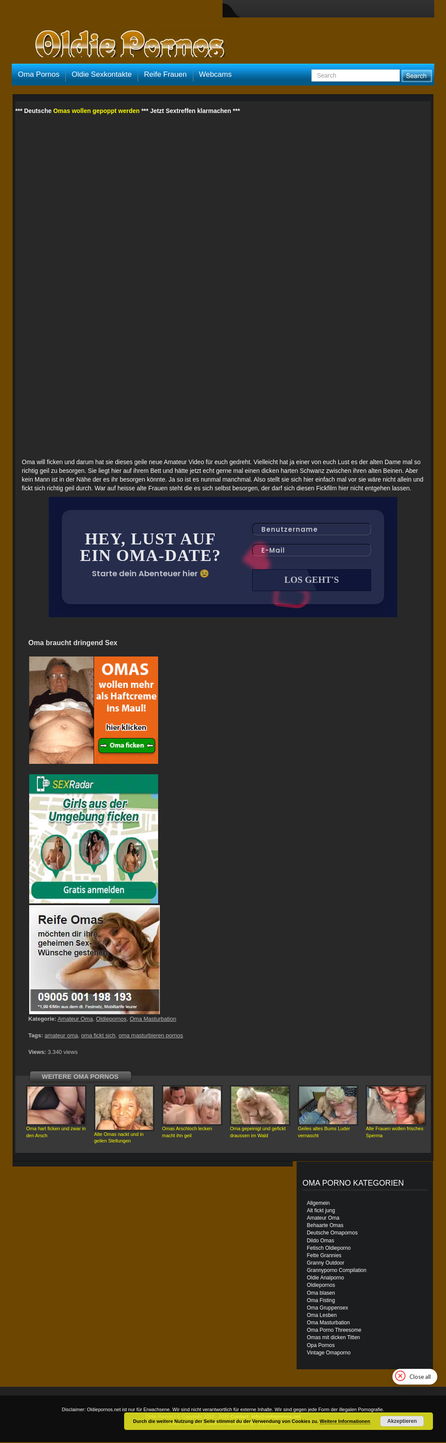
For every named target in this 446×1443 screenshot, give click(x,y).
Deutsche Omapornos (332, 1234)
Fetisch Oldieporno (329, 1249)
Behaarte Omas (325, 1226)
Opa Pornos (320, 1346)
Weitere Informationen (345, 1421)
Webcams (215, 74)
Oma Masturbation (153, 1019)
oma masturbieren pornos (150, 1036)
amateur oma (61, 1036)
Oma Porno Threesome (334, 1331)
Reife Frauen (165, 74)
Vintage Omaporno (329, 1354)
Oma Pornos (38, 74)
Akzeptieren (402, 1421)
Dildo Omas (320, 1241)
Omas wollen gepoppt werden (96, 110)
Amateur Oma (75, 1019)
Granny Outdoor (325, 1264)
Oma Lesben (322, 1316)
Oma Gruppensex (327, 1309)
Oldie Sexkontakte (101, 74)
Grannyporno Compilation (336, 1271)
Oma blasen (321, 1294)
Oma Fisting (321, 1301)
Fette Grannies (324, 1256)
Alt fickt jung (321, 1211)
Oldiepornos (111, 1019)
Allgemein (318, 1204)
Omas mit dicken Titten (333, 1338)
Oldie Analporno (325, 1278)
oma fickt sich (98, 1036)
